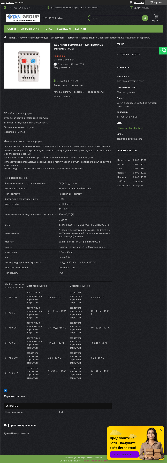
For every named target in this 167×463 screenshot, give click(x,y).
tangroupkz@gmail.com (129, 138)
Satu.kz (98, 457)
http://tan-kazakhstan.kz (131, 128)
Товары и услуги (29, 28)
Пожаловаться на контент (95, 460)
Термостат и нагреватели (80, 37)
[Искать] (145, 18)
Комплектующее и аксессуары (46, 37)
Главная (11, 28)
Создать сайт (7, 2)
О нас (48, 28)
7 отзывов (139, 2)
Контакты (81, 28)
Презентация (64, 28)
